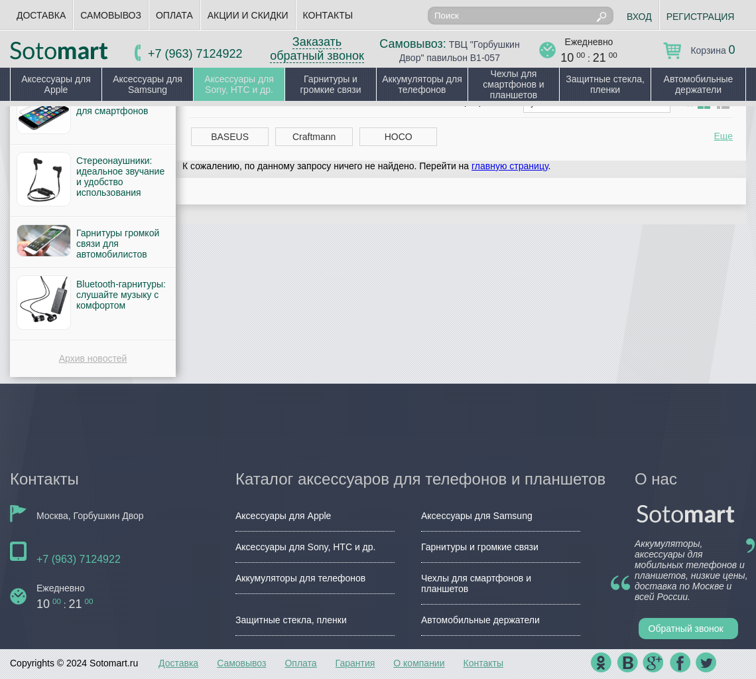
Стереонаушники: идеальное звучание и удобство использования (120, 176)
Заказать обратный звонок (317, 48)
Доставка (41, 15)
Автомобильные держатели (698, 84)
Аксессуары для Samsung (147, 84)
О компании (418, 663)
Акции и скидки (248, 15)
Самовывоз (110, 15)
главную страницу (510, 166)
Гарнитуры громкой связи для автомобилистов (117, 244)
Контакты (328, 15)
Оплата (174, 15)
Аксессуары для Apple (56, 84)
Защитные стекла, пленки (605, 84)
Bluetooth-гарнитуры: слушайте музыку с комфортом (121, 295)
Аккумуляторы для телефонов (422, 84)
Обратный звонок (686, 628)
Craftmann (314, 136)
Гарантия (355, 663)
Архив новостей (93, 358)
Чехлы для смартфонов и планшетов (513, 84)
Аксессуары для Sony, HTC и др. (239, 84)
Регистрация (700, 16)
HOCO (398, 136)
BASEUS (230, 136)
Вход (639, 16)
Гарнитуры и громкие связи (330, 84)
